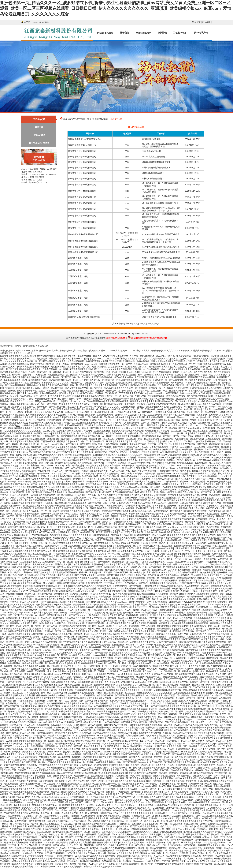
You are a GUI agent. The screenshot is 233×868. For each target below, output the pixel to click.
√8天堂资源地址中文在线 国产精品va (103, 465)
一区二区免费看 (129, 457)
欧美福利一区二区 (172, 415)
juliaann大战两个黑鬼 (26, 698)
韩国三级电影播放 (217, 396)
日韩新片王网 (114, 361)
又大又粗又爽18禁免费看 (108, 746)
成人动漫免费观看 (221, 492)
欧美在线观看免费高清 (170, 497)
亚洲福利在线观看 (89, 471)
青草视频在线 (96, 396)
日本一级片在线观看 (174, 374)
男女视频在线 (53, 390)
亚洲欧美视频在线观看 (208, 468)
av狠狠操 (158, 730)
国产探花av (111, 826)
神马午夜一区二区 (65, 562)
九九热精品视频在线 (62, 693)
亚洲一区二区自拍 (114, 372)
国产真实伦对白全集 (23, 398)
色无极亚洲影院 (101, 398)
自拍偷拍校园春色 (35, 503)
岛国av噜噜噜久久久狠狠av (184, 487)
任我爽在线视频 (128, 406)
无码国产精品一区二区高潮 (135, 818)
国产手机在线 (213, 834)
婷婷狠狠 (149, 596)
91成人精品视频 (141, 850)
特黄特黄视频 (198, 685)
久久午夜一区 (47, 813)
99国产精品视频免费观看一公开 (180, 722)
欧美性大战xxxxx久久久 (39, 730)
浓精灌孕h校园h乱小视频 (89, 487)
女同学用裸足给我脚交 (218, 540)
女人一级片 (52, 711)
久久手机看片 (217, 452)
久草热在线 (170, 417)
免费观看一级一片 (157, 388)
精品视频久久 (26, 444)
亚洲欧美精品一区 (22, 644)
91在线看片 (193, 677)
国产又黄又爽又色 (116, 615)
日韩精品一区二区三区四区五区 (76, 423)
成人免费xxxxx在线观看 (213, 409)
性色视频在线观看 (195, 636)
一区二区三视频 (220, 546)
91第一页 (38, 444)
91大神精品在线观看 (97, 497)
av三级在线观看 (36, 591)
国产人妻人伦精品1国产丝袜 (178, 837)
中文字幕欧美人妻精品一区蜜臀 (88, 567)
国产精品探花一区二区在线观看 (172, 754)
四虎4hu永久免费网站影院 (16, 842)
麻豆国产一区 (98, 770)
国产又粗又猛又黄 (84, 551)
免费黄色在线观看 (140, 719)
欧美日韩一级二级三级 (118, 618)
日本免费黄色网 (50, 369)
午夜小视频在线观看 (162, 372)
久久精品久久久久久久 (39, 580)
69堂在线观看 (212, 658)
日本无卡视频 (178, 412)
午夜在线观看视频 (100, 610)
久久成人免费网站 (77, 706)
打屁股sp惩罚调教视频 (45, 497)
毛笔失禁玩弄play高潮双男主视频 (212, 460)
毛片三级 (43, 543)
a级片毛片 (142, 358)
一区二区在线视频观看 (82, 372)
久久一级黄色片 (123, 743)
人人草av (66, 578)
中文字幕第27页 (25, 701)
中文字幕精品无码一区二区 (119, 767)
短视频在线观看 (160, 602)
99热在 (180, 460)
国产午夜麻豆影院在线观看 (150, 374)
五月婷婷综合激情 (121, 679)
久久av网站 (107, 500)
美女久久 (91, 711)
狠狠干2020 (63, 759)
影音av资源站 (47, 476)
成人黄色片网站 (192, 374)
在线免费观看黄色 (137, 725)
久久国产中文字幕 (105, 802)
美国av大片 (199, 671)
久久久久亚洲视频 (80, 543)
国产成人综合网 (151, 468)
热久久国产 (190, 535)
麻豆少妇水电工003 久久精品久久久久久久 (100, 406)
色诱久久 (101, 425)
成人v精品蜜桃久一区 (73, 516)
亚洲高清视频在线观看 (100, 529)
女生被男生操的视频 (96, 575)
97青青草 (82, 447)
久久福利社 (11, 660)
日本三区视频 (115, 412)
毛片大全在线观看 (211, 570)
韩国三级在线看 (166, 612)
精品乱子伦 (40, 626)
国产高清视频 (125, 369)
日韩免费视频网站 (177, 596)
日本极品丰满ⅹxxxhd (73, 358)
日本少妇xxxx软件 (218, 564)
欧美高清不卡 (138, 540)
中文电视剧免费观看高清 (70, 369)
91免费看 (176, 588)
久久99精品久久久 (73, 618)
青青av (228, 361)
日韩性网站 (198, 655)
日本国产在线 (120, 845)
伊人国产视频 (42, 479)
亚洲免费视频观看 (12, 687)
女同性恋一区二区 (172, 505)
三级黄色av (114, 452)
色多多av (137, 546)
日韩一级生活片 (183, 610)
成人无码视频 (191, 810)
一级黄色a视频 (150, 586)
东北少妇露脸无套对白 (83, 393)
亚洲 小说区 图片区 (86, 527)
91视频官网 (216, 660)
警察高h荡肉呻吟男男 (142, 829)
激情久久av (167, 799)
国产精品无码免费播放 (80, 564)
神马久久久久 (127, 652)
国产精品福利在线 (195, 596)
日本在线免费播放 (169, 580)
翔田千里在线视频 (76, 602)
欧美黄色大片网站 (124, 382)
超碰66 (11, 711)
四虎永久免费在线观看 (61, 580)
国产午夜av (204, 642)
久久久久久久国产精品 (191, 484)
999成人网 (110, 754)
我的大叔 (131, 594)
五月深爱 (86, 738)
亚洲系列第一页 (160, 380)
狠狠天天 (44, 717)
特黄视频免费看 (76, 524)
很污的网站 (48, 749)
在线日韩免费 (118, 551)
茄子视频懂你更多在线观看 (76, 420)
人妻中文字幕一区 (93, 524)
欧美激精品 (29, 377)
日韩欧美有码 (86, 765)
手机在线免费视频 (162, 412)
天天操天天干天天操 (131, 428)
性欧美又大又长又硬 (98, 818)
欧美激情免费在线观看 (59, 543)
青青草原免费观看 (138, 401)
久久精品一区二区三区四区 (143, 765)
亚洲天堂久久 (40, 572)
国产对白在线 (76, 594)
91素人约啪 (135, 775)
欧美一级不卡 (152, 599)
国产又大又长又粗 (51, 840)
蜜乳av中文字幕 (48, 567)
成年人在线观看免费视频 (194, 690)
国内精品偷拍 (64, 767)
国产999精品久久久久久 (46, 455)
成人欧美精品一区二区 (133, 409)
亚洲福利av (178, 524)
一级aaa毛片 (226, 537)
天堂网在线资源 (48, 441)
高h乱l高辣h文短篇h (188, 642)
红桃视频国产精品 (119, 535)
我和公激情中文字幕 (59, 647)
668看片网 (213, 719)
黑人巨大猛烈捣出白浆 (71, 834)
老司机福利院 (72, 741)
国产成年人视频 (206, 479)
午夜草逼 (171, 783)
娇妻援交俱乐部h (28, 473)
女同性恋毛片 (146, 505)
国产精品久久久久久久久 (81, 612)
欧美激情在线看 (155, 725)
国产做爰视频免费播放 (185, 674)
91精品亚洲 (150, 431)
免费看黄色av (7, 540)
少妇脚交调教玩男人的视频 (211, 487)
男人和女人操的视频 (89, 813)
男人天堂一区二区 (140, 564)
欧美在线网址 (169, 423)
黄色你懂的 (87, 505)
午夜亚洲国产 (32, 468)
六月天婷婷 (206, 615)
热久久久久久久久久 (68, 404)
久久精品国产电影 (14, 818)
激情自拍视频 (137, 848)
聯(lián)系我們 (200, 32)
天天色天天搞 (64, 826)
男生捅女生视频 (61, 594)
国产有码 (125, 722)
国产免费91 (85, 444)
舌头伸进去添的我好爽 (190, 369)
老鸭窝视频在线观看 (210, 513)
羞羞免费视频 (9, 655)
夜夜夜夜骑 (54, 698)
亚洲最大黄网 (199, 808)
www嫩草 (35, 578)
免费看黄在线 (11, 762)
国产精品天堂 (144, 372)
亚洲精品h (23, 452)
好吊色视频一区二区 (26, 372)
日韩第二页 (220, 390)
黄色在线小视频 (151, 770)
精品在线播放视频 (204, 497)
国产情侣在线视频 (90, 749)
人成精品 (181, 423)
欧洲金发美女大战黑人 (76, 417)
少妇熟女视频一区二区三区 (169, 431)
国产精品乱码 (111, 393)
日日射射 (159, 505)
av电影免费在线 (17, 500)
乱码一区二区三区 (203, 492)
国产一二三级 (20, 562)
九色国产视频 (6, 505)
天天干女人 (157, 717)
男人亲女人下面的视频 (166, 356)
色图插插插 (23, 369)
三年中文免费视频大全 (118, 775)
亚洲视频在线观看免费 (18, 449)
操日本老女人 (226, 468)
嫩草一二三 (64, 701)
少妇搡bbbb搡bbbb (15, 594)
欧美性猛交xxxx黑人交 (39, 409)
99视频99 (18, 832)
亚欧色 (94, 596)
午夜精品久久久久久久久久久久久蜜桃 (169, 516)
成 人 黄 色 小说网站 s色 (129, 567)
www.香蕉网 (189, 390)
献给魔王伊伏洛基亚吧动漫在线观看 (198, 588)
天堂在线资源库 (196, 658)
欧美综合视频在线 (29, 719)
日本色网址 (182, 783)
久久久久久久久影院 (15, 468)
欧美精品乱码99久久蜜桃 (207, 401)
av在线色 (211, 535)
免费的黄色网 (226, 671)
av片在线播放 (128, 465)
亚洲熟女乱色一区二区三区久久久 (187, 358)
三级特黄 (99, 393)
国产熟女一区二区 (130, 554)
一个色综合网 (178, 425)
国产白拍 (128, 623)
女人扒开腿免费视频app (80, 356)
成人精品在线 (16, 439)
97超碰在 (8, 666)
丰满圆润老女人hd (171, 484)
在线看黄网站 (176, 406)
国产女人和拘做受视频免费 (119, 639)
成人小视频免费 (174, 767)
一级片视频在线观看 (96, 615)
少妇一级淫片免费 (119, 513)
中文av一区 (190, 551)
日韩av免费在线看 (28, 471)
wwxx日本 (150, 644)
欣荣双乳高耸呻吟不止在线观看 (171, 644)
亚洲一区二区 (22, 677)
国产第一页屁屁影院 (208, 698)
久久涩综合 (94, 511)
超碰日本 (163, 773)
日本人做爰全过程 (216, 639)
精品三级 (116, 409)
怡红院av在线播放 (31, 813)
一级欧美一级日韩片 (135, 599)
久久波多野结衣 (198, 666)
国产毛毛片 (150, 377)
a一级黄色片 (100, 505)
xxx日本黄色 (101, 591)
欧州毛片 (179, 551)
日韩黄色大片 (61, 564)
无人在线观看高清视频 (215, 358)
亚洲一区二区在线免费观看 (205, 476)
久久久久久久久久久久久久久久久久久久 (23, 431)
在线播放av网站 (30, 610)
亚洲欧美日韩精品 (166, 610)
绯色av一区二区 (169, 647)
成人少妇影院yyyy (12, 425)
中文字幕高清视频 (123, 685)
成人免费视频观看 (114, 623)
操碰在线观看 (22, 551)
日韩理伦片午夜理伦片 (167, 642)
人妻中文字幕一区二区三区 (55, 655)
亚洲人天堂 (159, 829)
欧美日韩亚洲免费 (149, 543)
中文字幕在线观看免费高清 (164, 404)
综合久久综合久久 (169, 369)
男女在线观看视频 (222, 757)
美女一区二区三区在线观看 (46, 396)
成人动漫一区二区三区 (193, 431)
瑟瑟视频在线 (218, 717)
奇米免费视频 (163, 663)
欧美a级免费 (158, 556)
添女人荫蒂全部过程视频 (163, 398)
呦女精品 (221, 364)
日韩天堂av (47, 556)
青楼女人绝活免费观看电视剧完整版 (31, 695)
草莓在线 (167, 733)
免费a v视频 (141, 396)
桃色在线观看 (224, 473)
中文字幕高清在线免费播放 (35, 586)
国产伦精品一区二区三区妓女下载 (101, 781)
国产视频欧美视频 (211, 527)
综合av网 (4, 492)
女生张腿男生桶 (98, 775)
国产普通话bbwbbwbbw (190, 428)
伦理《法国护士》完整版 (103, 366)
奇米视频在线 (73, 861)
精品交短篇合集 (123, 816)
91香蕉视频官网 (118, 548)
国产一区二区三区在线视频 (77, 468)
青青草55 (208, 858)
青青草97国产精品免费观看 (66, 727)
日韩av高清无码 (121, 572)
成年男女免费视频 (135, 551)
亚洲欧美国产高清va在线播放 (202, 377)
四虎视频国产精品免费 (90, 436)
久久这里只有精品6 (92, 789)
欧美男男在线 (70, 447)
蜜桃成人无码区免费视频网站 (145, 727)
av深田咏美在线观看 (169, 452)
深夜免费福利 (141, 388)
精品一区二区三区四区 (127, 762)
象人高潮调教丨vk (90, 409)
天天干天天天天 (140, 607)
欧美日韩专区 (119, 636)
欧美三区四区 (159, 743)
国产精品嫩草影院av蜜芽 (111, 404)
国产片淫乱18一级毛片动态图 (97, 495)
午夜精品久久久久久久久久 (51, 765)
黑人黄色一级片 (167, 840)
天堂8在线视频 (79, 826)
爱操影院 (20, 415)
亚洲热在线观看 (213, 439)
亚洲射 (126, 361)
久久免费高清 (201, 463)
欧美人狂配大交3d (143, 492)
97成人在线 (177, 757)
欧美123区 (76, 537)
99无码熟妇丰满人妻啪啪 (28, 636)
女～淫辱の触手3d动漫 (161, 564)
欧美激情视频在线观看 (66, 463)
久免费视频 (222, 436)
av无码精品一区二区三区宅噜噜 (217, 818)
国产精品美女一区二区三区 (175, 751)
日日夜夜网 (62, 356)
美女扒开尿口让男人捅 (182, 701)
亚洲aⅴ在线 (150, 409)
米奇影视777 (118, 479)
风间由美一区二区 (47, 484)
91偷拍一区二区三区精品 (144, 610)
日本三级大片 (41, 786)
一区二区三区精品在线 (216, 767)
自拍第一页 (167, 658)
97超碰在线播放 (46, 548)
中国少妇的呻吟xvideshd (65, 521)
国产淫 (50, 615)
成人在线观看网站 (76, 361)
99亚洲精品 (87, 398)
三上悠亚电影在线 (201, 361)
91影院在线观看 (192, 524)
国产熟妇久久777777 (181, 529)
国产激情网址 (76, 548)
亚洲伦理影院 (45, 845)
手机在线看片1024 (172, 652)
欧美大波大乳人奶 (37, 423)
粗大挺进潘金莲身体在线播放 (114, 757)
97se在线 (140, 794)
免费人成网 (153, 682)
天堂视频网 (90, 425)
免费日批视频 (209, 428)
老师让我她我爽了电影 (22, 417)
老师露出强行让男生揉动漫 (18, 618)
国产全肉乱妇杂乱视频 (14, 706)
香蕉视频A (199, 449)
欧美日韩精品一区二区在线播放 (70, 797)
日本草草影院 (205, 738)
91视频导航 (36, 447)
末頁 (157, 323)
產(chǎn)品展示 (143, 32)
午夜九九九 (35, 369)
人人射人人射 (98, 634)
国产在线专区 (190, 845)
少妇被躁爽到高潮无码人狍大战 (190, 765)
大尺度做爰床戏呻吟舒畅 (32, 634)
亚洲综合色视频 (214, 503)
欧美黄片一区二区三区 (217, 765)
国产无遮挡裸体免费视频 (57, 385)
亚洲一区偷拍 (20, 436)
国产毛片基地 (218, 423)
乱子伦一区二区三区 (42, 618)
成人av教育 (40, 666)
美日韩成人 (166, 607)
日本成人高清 (197, 695)
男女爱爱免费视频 (56, 374)
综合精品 (69, 837)
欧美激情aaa (32, 706)
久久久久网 (202, 415)
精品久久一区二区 (37, 767)
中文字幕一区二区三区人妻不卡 (163, 709)
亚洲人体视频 (161, 406)
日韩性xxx (50, 519)
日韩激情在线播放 (187, 620)
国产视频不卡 (72, 444)
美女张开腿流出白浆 (197, 543)
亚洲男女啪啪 (59, 668)
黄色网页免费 (104, 834)
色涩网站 (158, 537)
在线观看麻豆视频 (96, 826)
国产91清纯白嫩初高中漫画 (35, 380)
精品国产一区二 (138, 425)
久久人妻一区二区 (27, 358)
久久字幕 (36, 797)
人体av (65, 706)
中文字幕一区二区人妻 (126, 778)
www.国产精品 (211, 725)
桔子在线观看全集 (171, 567)
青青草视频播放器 (219, 602)
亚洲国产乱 (15, 853)
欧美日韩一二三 (26, 612)
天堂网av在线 (102, 527)
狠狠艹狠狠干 (119, 447)
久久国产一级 (136, 821)
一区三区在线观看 (44, 727)
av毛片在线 (152, 668)
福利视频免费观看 (70, 805)
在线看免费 (75, 647)
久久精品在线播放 (49, 642)
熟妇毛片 (125, 452)
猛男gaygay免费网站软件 (129, 687)
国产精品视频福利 (93, 701)
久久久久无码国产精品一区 (84, 674)
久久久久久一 (41, 415)
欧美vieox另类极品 (10, 591)
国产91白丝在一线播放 (66, 864)
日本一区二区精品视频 (167, 685)
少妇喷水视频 (31, 548)
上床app (125, 746)
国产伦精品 (135, 751)
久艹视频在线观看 (131, 423)
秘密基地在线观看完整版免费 (103, 660)
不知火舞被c (98, 559)
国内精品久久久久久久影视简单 (117, 832)
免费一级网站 (16, 455)
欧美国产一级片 (134, 548)
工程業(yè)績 (179, 32)
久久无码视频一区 (29, 361)
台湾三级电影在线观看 (61, 479)
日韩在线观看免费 (22, 685)
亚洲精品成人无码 (31, 404)
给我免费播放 (7, 524)
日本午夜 (4, 396)
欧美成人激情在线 (154, 794)
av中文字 (140, 644)
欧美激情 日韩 (143, 404)
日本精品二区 (141, 449)
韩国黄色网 (6, 797)
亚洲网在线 (33, 516)
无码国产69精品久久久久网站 (93, 554)
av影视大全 (74, 738)
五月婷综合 (65, 677)
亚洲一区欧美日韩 (144, 690)
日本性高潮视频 (83, 840)
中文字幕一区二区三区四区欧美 (162, 444)
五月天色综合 (184, 570)
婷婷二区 (53, 586)
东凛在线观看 (50, 492)
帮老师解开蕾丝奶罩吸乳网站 (212, 845)
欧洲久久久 (124, 842)
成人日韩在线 (184, 404)
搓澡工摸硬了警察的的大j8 (185, 864)
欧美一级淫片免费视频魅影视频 (66, 409)
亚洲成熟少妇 (167, 439)
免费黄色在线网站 (63, 500)
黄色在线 (152, 575)
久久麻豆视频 (24, 356)
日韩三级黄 (202, 444)
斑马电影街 (12, 473)
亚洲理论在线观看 (16, 390)
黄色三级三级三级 (41, 481)
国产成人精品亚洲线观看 (87, 722)
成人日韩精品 (175, 631)
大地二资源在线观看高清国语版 (209, 385)
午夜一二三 (119, 813)
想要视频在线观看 (67, 532)
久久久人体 (157, 652)
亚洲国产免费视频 (166, 463)
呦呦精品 (24, 364)
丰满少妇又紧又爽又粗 (80, 559)
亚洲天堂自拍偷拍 (84, 591)
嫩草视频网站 (212, 594)
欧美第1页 (69, 722)
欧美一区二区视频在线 (114, 524)
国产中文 (145, 423)
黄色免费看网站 (150, 773)
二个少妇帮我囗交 (93, 516)
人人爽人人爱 (49, 431)
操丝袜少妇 (99, 372)
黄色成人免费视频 (134, 431)
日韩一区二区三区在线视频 (160, 457)
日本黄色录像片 (184, 775)
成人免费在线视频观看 (217, 666)
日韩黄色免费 (105, 596)
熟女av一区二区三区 (13, 693)
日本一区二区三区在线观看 (150, 415)
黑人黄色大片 (73, 433)
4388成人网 (163, 586)
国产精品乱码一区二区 (27, 484)
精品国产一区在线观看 (84, 746)
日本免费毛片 (122, 356)
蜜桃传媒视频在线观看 (209, 778)
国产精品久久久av (111, 717)
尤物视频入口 (67, 840)
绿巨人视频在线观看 (70, 390)
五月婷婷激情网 (90, 824)
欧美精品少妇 (136, 650)
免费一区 (119, 599)
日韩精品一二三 (113, 390)
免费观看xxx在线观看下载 (34, 741)
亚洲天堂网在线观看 (125, 380)
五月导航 (30, 415)
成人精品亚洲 (57, 388)
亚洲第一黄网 (131, 497)
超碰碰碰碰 (156, 583)
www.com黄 (20, 540)
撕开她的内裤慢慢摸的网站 (144, 385)
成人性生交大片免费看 (27, 543)
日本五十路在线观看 (159, 447)
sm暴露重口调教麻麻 (187, 578)
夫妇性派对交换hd (12, 765)
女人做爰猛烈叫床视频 (76, 374)
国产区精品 (109, 417)
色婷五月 (110, 382)
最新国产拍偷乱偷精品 (102, 377)
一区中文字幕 (131, 479)
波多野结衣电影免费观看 (133, 668)
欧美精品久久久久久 (222, 489)
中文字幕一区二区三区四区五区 (45, 824)
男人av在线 (60, 749)
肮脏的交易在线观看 (160, 529)
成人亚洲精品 (127, 789)
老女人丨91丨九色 (217, 519)
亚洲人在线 (163, 666)
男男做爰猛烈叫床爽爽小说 (161, 401)
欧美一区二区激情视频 (148, 439)
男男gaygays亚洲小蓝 (45, 401)
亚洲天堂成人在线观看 (96, 484)
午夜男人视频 (47, 575)
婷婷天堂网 (116, 423)
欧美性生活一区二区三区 (124, 693)
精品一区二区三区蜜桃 (151, 390)
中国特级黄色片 (23, 652)
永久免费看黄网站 (201, 356)
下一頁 (150, 323)
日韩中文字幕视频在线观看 (80, 415)
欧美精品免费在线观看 (33, 663)
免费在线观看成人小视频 (174, 677)
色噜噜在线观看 (138, 452)
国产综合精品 (34, 436)
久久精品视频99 (214, 404)
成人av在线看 (188, 497)
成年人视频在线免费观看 (123, 460)
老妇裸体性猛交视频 (73, 717)
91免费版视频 (189, 415)
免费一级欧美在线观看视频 (41, 864)
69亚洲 (34, 495)
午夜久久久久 (186, 393)
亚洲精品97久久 (141, 858)
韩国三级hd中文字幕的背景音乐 (62, 452)
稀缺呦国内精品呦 (101, 423)
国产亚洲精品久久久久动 (214, 455)
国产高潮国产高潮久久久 (28, 866)
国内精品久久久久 (185, 463)
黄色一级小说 (151, 513)
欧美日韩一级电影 (224, 677)
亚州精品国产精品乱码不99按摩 (108, 433)
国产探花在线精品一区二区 (69, 495)
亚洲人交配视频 (29, 781)
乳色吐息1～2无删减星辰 (35, 374)
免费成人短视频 (86, 460)
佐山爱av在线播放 (81, 377)
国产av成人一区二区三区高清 (38, 832)
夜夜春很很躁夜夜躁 (199, 623)
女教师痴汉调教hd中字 (210, 663)
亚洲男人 (104, 682)
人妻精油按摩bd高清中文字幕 (208, 441)
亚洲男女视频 (118, 644)
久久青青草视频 (184, 556)
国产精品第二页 (31, 567)
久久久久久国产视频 (183, 441)
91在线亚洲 (58, 417)
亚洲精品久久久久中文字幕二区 (163, 818)
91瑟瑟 (204, 374)
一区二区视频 (20, 388)
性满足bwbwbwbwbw (57, 524)
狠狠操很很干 (56, 535)
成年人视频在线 (176, 380)
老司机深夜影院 (139, 444)
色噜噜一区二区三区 (62, 377)
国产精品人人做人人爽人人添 (185, 663)
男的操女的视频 (189, 420)
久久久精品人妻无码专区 (163, 479)
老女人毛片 (128, 396)
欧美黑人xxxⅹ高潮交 (157, 527)
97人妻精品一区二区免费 (207, 417)
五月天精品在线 (85, 463)
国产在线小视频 (7, 372)
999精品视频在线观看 (82, 799)
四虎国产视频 (18, 503)
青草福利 (164, 824)
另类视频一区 (150, 746)
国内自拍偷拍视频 (76, 492)
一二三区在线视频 (44, 660)
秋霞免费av (97, 564)
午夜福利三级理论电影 (159, 382)
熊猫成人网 (190, 460)
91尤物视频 (154, 607)
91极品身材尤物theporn (46, 398)
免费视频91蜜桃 (217, 733)
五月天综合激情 (85, 452)
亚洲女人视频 (26, 588)
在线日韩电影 (203, 660)
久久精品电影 (107, 599)
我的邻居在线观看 (206, 580)
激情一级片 (145, 602)
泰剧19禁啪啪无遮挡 (57, 858)
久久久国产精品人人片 (41, 551)
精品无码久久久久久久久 (45, 802)
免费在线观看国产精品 (123, 492)
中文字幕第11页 (133, 436)
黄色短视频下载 (130, 570)
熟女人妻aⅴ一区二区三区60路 (26, 529)
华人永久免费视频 (128, 759)
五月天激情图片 (169, 789)
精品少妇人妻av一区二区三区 (98, 358)
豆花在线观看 (33, 521)
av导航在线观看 (89, 588)
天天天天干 (50, 856)
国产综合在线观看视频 (15, 385)
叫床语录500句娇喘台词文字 (195, 505)
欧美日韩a (165, 682)
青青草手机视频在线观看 (124, 358)
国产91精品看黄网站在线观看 (176, 455)
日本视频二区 (136, 511)
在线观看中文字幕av (218, 415)
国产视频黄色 (140, 382)
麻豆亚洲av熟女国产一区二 (149, 677)
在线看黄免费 (130, 412)
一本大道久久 (219, 668)
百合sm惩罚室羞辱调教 (174, 650)
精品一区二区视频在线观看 (166, 481)
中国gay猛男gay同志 (132, 770)
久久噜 (60, 401)
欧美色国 (163, 668)
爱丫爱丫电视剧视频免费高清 (202, 364)
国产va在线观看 (72, 471)
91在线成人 (190, 382)
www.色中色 (108, 356)
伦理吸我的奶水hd (83, 690)
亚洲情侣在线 (125, 559)
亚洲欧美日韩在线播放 (125, 415)
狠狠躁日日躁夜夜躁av (156, 495)
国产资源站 (172, 741)
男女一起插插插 (207, 677)
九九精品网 (98, 690)
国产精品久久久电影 (17, 580)
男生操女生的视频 (198, 433)
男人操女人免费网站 (48, 808)
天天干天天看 (91, 364)
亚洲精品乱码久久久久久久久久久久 (100, 369)
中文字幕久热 (103, 513)
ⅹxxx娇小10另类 (216, 406)
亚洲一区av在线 (46, 463)
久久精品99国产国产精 (122, 529)
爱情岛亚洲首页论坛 (124, 658)
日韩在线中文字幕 (130, 390)
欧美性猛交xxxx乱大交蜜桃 (53, 861)
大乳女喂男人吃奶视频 (18, 527)
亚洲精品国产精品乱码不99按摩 (69, 583)
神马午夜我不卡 (143, 380)
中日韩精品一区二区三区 (101, 441)
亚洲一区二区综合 (137, 845)
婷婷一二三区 (200, 556)
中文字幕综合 (108, 650)
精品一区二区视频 (49, 404)
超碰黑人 (199, 436)
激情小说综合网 (168, 468)
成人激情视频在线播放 (140, 535)
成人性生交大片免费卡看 (95, 618)
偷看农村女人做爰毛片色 (38, 487)
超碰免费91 (58, 618)
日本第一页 (139, 647)
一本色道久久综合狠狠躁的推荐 (172, 377)
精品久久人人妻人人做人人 (115, 602)
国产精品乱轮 (92, 492)
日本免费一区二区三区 (68, 513)
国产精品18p (209, 516)
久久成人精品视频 (192, 679)
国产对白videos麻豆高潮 (68, 431)
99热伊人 (139, 495)
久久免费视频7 (19, 489)
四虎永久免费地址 (91, 829)
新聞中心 (162, 32)
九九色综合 (164, 797)
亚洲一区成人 (90, 594)
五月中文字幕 (201, 733)
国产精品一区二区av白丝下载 (20, 626)
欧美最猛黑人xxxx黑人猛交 (217, 398)
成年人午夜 (207, 583)
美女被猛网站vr (52, 546)
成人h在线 (23, 423)
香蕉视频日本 (63, 441)
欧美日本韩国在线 (217, 548)
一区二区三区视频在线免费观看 (119, 481)
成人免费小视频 (131, 433)
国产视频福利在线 (21, 797)
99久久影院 (206, 746)
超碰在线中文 (113, 730)
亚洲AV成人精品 (87, 513)
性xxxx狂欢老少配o (38, 735)
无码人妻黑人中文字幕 (208, 714)
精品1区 (148, 511)
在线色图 (5, 647)
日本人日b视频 (201, 393)
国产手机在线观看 (222, 372)
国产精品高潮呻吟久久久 (104, 733)
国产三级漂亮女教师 (31, 850)
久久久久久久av (146, 476)
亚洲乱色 (30, 754)
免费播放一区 (20, 791)
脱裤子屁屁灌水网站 (48, 719)
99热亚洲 (200, 503)
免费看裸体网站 (41, 425)
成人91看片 (203, 532)
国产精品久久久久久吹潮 (179, 500)
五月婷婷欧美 (182, 398)
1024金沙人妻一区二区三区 (71, 380)
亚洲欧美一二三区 (113, 396)
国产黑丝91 (51, 540)
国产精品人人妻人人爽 (78, 848)
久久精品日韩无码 (102, 551)
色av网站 (85, 540)
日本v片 (39, 816)
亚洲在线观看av (60, 738)
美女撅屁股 (42, 358)
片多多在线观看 (78, 671)
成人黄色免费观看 (174, 821)
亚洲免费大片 (106, 797)
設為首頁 (196, 22)
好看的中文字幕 (37, 364)
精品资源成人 (26, 396)
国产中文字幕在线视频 (218, 634)
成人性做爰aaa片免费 (216, 861)
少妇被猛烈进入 (116, 497)
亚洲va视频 (38, 599)
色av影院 (186, 476)
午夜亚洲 (22, 826)
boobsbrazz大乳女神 (141, 556)
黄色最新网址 (150, 821)
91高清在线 (5, 535)
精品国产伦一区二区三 (100, 457)
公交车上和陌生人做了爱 (194, 540)
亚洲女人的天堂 (123, 564)
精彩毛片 (40, 604)
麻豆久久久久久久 (12, 380)
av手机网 (188, 406)
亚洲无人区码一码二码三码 (181, 848)
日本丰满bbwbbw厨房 (215, 636)
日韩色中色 (52, 701)
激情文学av (75, 398)
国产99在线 (144, 583)
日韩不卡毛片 (109, 503)
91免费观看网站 (197, 791)
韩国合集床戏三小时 (9, 476)
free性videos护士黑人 (54, 444)
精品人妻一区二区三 (13, 479)
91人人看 (172, 570)
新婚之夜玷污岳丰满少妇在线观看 (50, 460)
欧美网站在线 (110, 567)
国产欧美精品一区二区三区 (146, 639)
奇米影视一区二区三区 (47, 473)
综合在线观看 (49, 794)
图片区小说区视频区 (149, 489)
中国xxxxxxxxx (148, 738)
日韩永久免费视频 (180, 682)
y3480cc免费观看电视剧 (146, 612)
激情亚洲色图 (12, 447)
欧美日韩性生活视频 (180, 591)
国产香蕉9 (17, 374)
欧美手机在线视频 (183, 457)
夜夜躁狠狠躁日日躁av (92, 663)
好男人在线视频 (7, 652)
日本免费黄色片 (111, 444)
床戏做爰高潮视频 (165, 759)
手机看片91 (78, 703)
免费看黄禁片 (209, 484)
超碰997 (164, 727)
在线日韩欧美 (202, 607)
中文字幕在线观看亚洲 (220, 607)
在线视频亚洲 (105, 364)
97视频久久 (98, 620)
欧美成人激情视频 (98, 668)
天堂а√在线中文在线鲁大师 (90, 719)
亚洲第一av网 (106, 631)
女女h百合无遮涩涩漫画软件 (154, 636)
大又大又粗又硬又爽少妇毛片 (44, 532)
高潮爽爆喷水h (132, 505)
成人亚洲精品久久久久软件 (73, 644)
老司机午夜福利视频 (105, 607)
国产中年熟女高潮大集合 (47, 612)
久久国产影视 (206, 425)
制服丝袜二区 (170, 717)
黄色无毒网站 (6, 436)
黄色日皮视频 (92, 631)
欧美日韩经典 (130, 372)
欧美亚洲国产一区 (195, 412)
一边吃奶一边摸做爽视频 (72, 364)
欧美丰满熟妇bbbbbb (43, 652)
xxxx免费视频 (139, 666)
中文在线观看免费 (186, 519)
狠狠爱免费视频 (11, 420)
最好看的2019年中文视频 (100, 447)
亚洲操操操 (134, 626)
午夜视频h (79, 837)
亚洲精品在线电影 (35, 385)
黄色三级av (196, 455)
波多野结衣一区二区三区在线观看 (173, 473)
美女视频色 (130, 404)
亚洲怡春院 (214, 701)
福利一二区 (90, 802)
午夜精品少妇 (124, 824)
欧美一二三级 (122, 366)
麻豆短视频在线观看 (74, 425)
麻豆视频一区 (82, 636)
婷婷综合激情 (71, 765)
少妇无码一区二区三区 (129, 420)
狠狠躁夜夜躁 (58, 433)
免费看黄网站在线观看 (16, 717)
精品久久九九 (165, 826)
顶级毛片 (97, 356)
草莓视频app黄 (200, 406)
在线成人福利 (200, 465)
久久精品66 (154, 519)
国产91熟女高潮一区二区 (109, 588)
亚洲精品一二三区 (208, 366)
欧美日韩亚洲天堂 (28, 762)
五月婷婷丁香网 (67, 508)
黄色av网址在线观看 (60, 818)
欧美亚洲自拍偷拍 (42, 433)
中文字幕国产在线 (9, 471)
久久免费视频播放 (8, 356)
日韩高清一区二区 (61, 372)
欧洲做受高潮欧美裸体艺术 (135, 588)
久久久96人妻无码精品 (177, 735)
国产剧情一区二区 (184, 385)
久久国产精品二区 (80, 441)
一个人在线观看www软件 (89, 743)
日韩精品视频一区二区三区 (90, 532)
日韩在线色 (105, 409)
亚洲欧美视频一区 (85, 412)
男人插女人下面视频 (89, 404)
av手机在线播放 (145, 412)
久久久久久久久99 (83, 535)
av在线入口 (162, 409)
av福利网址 (85, 519)
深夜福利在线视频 (29, 463)
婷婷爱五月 (197, 471)
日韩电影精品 (134, 591)
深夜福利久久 (225, 366)
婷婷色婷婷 (222, 535)
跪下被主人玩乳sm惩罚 (157, 848)
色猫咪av (171, 460)
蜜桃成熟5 (197, 570)
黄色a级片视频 (166, 532)
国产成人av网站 (64, 567)
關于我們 (124, 32)
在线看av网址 (205, 380)
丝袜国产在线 (211, 449)
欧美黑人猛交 (204, 832)
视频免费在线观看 (131, 543)
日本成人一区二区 (8, 840)
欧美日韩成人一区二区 (39, 388)
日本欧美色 (50, 679)
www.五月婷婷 (25, 481)
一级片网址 (115, 543)
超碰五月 (193, 735)
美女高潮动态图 (7, 484)
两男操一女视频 (77, 489)
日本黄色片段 (153, 369)
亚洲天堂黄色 (194, 527)
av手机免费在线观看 (140, 361)
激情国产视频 (165, 786)
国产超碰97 (60, 781)
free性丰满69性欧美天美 (118, 425)
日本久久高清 (115, 455)
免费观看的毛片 (182, 759)
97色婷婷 (140, 463)
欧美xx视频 (9, 698)
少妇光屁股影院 (17, 492)
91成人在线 (126, 473)
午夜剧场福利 (18, 564)
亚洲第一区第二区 (147, 521)
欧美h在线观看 (221, 380)
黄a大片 (8, 521)
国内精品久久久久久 (167, 634)
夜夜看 (74, 554)
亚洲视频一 (107, 586)
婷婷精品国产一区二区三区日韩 (158, 546)
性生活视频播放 (153, 540)
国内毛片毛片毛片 (82, 366)
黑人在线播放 (211, 412)
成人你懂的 (86, 433)
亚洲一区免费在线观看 (29, 441)
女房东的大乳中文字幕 (33, 709)
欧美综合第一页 (7, 415)
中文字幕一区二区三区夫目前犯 (15, 495)
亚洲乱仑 (228, 794)
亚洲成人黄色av (93, 380)
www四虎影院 (194, 516)
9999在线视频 (94, 503)
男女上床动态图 (159, 503)
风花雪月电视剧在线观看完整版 (189, 439)
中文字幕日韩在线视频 (79, 655)
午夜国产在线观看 (63, 623)
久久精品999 (86, 733)
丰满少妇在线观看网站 (63, 551)
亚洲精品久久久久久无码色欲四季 (205, 388)
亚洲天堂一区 (146, 615)
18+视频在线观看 (79, 818)
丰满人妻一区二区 (120, 840)
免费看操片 (188, 554)
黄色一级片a (65, 455)
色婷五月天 (138, 628)
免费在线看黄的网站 (123, 377)
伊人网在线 (153, 452)
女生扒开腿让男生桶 (123, 364)
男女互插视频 (107, 658)
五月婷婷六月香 (100, 455)
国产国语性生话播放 (166, 628)
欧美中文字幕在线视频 (94, 866)
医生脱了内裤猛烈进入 (22, 460)
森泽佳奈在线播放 (205, 674)
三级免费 (20, 554)
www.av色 (108, 388)
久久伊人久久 (167, 551)
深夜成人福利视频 (143, 481)
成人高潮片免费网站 (19, 559)
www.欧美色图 (166, 548)
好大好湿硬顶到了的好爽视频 (185, 366)
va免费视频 (15, 668)
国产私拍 (43, 610)
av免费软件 (156, 423)
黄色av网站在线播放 (49, 393)
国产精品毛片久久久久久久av (60, 457)
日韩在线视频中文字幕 (85, 562)
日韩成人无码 (46, 505)
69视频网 (37, 583)
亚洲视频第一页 (13, 709)
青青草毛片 (56, 481)
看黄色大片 (16, 586)
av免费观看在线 (144, 460)
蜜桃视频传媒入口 (186, 628)
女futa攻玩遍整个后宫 (79, 775)
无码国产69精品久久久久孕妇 (59, 634)
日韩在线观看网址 (115, 505)
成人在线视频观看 (163, 508)
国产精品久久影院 (133, 749)
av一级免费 (40, 615)
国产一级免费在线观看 (70, 685)
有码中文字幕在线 (149, 420)
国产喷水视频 (135, 586)
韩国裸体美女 (49, 759)
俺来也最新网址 (36, 631)
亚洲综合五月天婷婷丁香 (209, 382)
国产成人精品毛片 (80, 449)
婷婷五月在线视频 (39, 449)
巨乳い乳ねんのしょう (75, 401)
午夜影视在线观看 (128, 374)
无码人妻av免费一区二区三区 (109, 805)
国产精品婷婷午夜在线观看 (119, 575)
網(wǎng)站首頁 (105, 32)
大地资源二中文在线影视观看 (115, 511)
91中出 (161, 821)
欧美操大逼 (108, 516)
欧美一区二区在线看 (152, 567)
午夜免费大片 (56, 596)
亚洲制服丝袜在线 (192, 856)
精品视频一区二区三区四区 (90, 864)
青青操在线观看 (219, 682)
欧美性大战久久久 (139, 366)
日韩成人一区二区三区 (98, 628)
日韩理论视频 (101, 412)
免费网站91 (166, 441)
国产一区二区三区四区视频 (20, 615)
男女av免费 (58, 412)
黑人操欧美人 (191, 380)
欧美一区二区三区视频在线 (33, 420)
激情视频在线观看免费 (202, 786)
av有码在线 (103, 548)
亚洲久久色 (161, 500)
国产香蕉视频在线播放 (65, 743)
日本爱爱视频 (132, 562)
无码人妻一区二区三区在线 (112, 471)
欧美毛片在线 (80, 497)
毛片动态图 (45, 620)
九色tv (219, 580)
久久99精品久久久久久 (61, 725)
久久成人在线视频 (224, 588)
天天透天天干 (120, 441)
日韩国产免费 (213, 447)
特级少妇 (62, 492)
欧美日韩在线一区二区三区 (101, 439)
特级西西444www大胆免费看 (170, 521)
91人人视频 (48, 583)
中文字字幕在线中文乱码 (23, 604)
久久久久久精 (118, 431)
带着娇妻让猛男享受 (148, 497)
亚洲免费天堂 (49, 562)
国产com (53, 380)
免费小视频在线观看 (115, 735)
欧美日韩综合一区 (198, 727)
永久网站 (130, 644)
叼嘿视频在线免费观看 (61, 366)
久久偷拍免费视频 (166, 385)
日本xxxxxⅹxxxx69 (186, 417)
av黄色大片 (138, 698)
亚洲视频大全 (139, 369)
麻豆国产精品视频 (129, 476)
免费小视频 (183, 634)
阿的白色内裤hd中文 (31, 556)
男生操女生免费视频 (83, 476)
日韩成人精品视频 (194, 725)
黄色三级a (29, 455)
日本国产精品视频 (31, 513)
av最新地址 (219, 858)
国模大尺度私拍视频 (160, 361)
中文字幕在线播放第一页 (70, 650)
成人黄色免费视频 (165, 575)
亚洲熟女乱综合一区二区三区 (103, 420)
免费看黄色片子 (133, 524)
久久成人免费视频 (26, 660)
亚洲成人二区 (140, 575)
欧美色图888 (21, 711)
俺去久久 (163, 513)
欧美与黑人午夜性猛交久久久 (40, 564)
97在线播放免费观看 (92, 647)
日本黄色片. (18, 548)
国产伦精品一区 (95, 417)
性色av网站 (80, 428)
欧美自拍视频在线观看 (57, 489)
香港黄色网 (191, 781)
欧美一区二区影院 (192, 409)
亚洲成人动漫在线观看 (221, 532)
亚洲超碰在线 (53, 439)
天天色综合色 (41, 834)
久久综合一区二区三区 (116, 626)
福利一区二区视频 (78, 385)
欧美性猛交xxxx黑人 (66, 850)
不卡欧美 (12, 481)
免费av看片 (210, 436)
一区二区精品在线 (92, 717)
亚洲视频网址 (20, 743)
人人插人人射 (192, 425)
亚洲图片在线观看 (145, 406)
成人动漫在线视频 (173, 850)
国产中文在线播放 (65, 607)
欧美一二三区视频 (197, 447)
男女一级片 (93, 385)
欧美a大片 (227, 503)
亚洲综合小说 (108, 380)
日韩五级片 (113, 468)
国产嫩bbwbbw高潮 (137, 682)
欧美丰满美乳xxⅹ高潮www (20, 572)
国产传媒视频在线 (210, 537)
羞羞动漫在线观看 (121, 596)
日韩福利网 (86, 431)
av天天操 (14, 396)
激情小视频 (46, 521)
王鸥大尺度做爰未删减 (184, 693)
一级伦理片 (44, 837)
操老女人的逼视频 (108, 824)
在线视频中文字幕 (161, 791)
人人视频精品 (145, 810)
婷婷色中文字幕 (145, 537)
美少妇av (153, 604)
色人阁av (122, 660)
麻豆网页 (64, 612)
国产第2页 (139, 377)
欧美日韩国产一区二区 (41, 738)
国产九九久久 (26, 457)
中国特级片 (78, 580)
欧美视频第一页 (22, 524)
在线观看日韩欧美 (152, 484)
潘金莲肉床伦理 (112, 690)
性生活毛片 (65, 396)
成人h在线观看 (128, 508)
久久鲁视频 (189, 821)
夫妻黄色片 (80, 711)
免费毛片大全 (200, 842)
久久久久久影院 (205, 420)
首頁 (89, 119)
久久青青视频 (112, 671)
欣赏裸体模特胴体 (36, 540)
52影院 (48, 628)
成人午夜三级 (122, 417)
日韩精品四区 (59, 832)
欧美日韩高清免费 (94, 583)
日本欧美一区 (177, 382)
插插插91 (77, 500)
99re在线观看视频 (37, 452)
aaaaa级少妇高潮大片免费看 (46, 644)
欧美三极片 (123, 826)
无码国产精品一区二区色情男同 (175, 489)
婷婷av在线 (13, 457)
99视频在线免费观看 (70, 546)
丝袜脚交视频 (181, 623)
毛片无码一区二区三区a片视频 (29, 519)
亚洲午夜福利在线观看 (196, 626)
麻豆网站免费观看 (36, 826)
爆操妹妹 (142, 457)
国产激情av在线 (93, 602)
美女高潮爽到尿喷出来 (120, 489)
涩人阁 (30, 489)
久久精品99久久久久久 (159, 358)
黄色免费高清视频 (51, 639)
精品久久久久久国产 (218, 374)
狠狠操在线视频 (54, 420)
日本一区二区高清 (215, 754)
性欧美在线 (207, 369)
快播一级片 (202, 551)
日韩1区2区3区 (181, 658)
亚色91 (121, 484)
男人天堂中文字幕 (65, 773)
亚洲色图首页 (157, 850)
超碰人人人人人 (65, 497)
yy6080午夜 (19, 505)
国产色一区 (164, 543)
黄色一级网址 (73, 588)
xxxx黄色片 (111, 463)
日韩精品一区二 (97, 848)
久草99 (223, 714)
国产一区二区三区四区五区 (208, 816)
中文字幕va (109, 583)
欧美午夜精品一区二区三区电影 (218, 644)
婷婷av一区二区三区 (182, 372)
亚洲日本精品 (32, 642)
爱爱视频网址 (121, 586)
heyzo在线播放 (182, 575)
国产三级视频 (69, 487)
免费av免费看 (185, 356)
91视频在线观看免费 (172, 540)
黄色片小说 (185, 471)
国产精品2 (186, 834)
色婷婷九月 (125, 444)
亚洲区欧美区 (80, 725)
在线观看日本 (186, 773)
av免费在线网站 (55, 735)
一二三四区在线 (154, 703)
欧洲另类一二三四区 (15, 642)
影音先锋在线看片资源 (83, 604)
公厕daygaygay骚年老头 (103, 519)
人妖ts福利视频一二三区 (89, 521)
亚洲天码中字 (21, 799)
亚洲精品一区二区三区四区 (36, 596)
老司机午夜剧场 (181, 548)
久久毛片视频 (212, 791)
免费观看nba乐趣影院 (34, 679)
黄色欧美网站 (138, 816)
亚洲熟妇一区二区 (53, 631)
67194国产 (30, 412)
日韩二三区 (23, 382)
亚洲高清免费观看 (80, 396)
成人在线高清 (155, 449)
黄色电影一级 (52, 364)
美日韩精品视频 (143, 652)
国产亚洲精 (35, 382)
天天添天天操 (77, 578)
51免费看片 (124, 385)
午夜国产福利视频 (41, 366)
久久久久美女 (206, 650)
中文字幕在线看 (147, 562)
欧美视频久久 (67, 511)
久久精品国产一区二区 (165, 813)
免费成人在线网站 (222, 369)
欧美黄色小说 (151, 532)
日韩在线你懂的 (203, 546)
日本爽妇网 (57, 730)
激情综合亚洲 (24, 599)
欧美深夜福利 (162, 591)
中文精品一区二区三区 (145, 634)
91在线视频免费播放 (175, 396)
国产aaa (26, 578)
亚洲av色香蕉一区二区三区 (73, 666)
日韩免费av (138, 473)
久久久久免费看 (146, 805)
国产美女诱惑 (78, 465)
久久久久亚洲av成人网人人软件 (69, 652)
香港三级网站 (153, 425)
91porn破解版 (28, 727)
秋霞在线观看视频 (152, 455)
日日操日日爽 (118, 578)
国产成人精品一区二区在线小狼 (63, 406)
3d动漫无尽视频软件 (30, 476)
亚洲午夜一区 (103, 741)
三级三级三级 (220, 420)
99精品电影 (15, 404)
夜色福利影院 (159, 460)
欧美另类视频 (24, 366)
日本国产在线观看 (198, 473)
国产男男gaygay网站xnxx (118, 848)
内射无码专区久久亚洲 (216, 508)
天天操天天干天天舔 (177, 527)
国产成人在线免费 (33, 749)
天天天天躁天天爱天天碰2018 (133, 393)
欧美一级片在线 (153, 647)
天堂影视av (17, 535)
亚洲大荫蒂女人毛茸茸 (164, 492)
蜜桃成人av (187, 671)
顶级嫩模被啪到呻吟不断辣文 (186, 615)
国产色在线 (181, 479)
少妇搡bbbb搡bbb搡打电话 (59, 751)
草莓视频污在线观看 (122, 546)
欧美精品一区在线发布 (94, 794)
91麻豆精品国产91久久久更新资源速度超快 (189, 602)
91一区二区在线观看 (110, 722)
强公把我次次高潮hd (94, 382)
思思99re (79, 773)
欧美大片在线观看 (156, 396)
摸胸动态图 (70, 412)
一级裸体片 (27, 425)
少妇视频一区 (19, 521)
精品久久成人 (138, 837)
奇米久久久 (215, 505)
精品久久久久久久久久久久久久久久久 (191, 564)
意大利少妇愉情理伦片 (212, 524)
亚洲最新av (154, 580)
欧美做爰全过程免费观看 (44, 356)
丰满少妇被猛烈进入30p (159, 701)
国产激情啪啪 (183, 695)
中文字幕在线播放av (34, 658)
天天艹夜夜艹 (127, 634)
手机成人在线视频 (187, 599)
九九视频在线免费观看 (51, 636)
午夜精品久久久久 (110, 487)
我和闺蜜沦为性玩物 (15, 650)
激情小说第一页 (44, 372)
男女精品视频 (171, 428)
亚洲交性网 (147, 775)
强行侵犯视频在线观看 (220, 393)
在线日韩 (188, 361)
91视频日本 (35, 677)
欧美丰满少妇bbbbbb (42, 674)
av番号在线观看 (66, 711)
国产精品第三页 (19, 409)
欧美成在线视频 (136, 513)
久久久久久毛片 (19, 864)
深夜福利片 (147, 757)
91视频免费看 (55, 358)
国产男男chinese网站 (28, 393)
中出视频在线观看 (155, 417)
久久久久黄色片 (187, 452)
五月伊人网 (223, 471)
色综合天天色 (7, 519)
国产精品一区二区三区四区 (74, 821)
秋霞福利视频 (210, 471)
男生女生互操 (152, 840)
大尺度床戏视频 (43, 412)
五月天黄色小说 (38, 428)
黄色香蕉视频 (111, 559)
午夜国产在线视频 (184, 492)
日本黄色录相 (66, 762)
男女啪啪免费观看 (64, 476)
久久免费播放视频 (79, 439)
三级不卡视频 (187, 436)
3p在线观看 (72, 460)
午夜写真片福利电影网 (109, 473)
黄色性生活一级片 (20, 537)
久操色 (163, 783)
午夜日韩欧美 (141, 658)
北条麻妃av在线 (143, 503)
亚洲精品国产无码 (51, 436)
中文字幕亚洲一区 (27, 406)
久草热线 (112, 484)
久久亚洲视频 (158, 808)
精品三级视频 (172, 393)
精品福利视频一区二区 (51, 516)
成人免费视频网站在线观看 (59, 703)
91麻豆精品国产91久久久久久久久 (71, 503)
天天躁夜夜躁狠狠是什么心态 (117, 540)
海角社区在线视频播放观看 (36, 535)
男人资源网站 (218, 813)
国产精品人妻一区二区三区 (23, 725)
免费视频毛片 (62, 548)
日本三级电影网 (33, 650)
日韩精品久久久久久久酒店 (163, 465)
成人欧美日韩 (81, 511)
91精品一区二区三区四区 (103, 751)
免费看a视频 (202, 519)
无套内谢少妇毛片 (43, 417)
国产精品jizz (183, 813)
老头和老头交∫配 (77, 575)
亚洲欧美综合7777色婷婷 (29, 655)
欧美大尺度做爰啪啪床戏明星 (19, 433)
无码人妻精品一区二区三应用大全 (213, 620)
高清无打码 (17, 567)
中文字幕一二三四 (178, 447)
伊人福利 (205, 586)
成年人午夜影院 (95, 725)
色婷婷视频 (42, 406)
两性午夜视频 (81, 457)
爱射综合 (96, 832)
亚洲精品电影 (85, 709)
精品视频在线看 (44, 377)
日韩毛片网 (65, 393)
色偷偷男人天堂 (99, 468)
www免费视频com (217, 511)
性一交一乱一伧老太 (50, 511)
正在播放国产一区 (144, 508)
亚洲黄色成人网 (159, 570)
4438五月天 (78, 802)
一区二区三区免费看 (172, 390)
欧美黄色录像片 (133, 773)
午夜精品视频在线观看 (110, 858)
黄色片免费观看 (137, 417)
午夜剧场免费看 (142, 717)
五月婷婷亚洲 (32, 505)
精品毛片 (68, 535)
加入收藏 (206, 22)
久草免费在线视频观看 (129, 864)
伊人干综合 (63, 540)
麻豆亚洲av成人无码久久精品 (24, 623)
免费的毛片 (144, 398)
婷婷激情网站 (14, 663)
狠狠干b (120, 583)
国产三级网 (176, 361)
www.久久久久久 (185, 465)
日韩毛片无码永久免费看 (66, 813)
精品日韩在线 (39, 703)
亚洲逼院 (16, 727)
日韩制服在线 (190, 832)
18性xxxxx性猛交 (156, 393)
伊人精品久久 (33, 511)
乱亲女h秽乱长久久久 (214, 529)
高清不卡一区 (168, 364)
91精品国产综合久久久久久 (102, 449)
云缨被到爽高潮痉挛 (9, 364)
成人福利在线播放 (61, 628)
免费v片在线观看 (220, 554)
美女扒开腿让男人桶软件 (111, 749)
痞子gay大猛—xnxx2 (104, 799)
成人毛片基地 (53, 666)
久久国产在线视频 (58, 415)
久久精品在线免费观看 (188, 572)
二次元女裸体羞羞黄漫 (29, 465)
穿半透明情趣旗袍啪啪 (139, 516)
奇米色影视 (60, 505)
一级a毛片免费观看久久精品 (204, 591)
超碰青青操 (82, 850)
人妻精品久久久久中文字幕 (142, 642)
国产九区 (208, 372)
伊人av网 (166, 487)
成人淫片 (197, 372)
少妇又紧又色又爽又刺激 (171, 832)
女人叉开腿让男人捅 (218, 463)
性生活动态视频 (148, 626)
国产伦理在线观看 (219, 356)
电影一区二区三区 (8, 369)
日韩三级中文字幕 (96, 791)
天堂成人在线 (225, 412)
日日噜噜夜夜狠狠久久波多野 (71, 484)
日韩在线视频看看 (101, 535)
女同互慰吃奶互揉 (123, 666)
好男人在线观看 (32, 693)
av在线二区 (223, 559)
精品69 (175, 861)
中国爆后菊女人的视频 (101, 698)
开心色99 (165, 425)
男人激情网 (63, 398)
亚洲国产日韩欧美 (81, 751)
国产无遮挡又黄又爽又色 (34, 751)
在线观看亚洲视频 (177, 636)
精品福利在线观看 (170, 660)
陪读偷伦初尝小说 (119, 527)
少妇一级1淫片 (133, 471)
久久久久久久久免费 (123, 388)
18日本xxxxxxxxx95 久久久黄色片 (153, 594)
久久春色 (192, 479)
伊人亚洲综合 (197, 575)
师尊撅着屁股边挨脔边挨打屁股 (60, 591)
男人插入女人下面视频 (71, 824)
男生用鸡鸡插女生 (30, 620)
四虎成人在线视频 (205, 390)
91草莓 (30, 671)
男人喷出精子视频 (161, 810)
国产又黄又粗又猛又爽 (199, 687)
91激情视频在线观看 (104, 415)
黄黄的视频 (51, 826)
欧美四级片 (58, 468)
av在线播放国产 (161, 511)
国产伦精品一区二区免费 (219, 433)
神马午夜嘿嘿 (65, 586)
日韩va (217, 578)
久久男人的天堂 (141, 364)
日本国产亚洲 (136, 746)
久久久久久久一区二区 (203, 457)
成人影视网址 (53, 423)
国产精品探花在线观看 (197, 396)
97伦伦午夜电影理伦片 (153, 428)
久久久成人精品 (121, 706)
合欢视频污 (145, 554)
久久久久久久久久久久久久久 (56, 382)
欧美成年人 (196, 813)
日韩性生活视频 (148, 471)
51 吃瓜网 (223, 500)
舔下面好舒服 (12, 444)
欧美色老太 (134, 602)
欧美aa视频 (155, 364)
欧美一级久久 (226, 594)
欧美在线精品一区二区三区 (98, 578)
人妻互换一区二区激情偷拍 (31, 546)
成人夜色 (122, 781)
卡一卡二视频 (196, 398)
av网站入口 (182, 364)
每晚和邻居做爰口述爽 (178, 388)
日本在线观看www (95, 401)
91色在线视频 (203, 452)
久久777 (24, 591)
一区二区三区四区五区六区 (39, 554)
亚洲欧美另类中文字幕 (168, 471)
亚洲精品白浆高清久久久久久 (52, 361)
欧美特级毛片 (221, 604)
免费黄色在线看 (103, 460)
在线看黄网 (145, 479)
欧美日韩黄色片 (147, 356)
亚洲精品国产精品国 (95, 623)
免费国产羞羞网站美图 (96, 361)
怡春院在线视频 (219, 642)
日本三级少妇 (217, 361)
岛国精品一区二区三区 (12, 596)
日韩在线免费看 (156, 722)
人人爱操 (134, 356)
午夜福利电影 (221, 773)
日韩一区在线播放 (191, 746)
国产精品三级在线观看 (159, 366)
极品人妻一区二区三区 (216, 741)
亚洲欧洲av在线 (54, 428)
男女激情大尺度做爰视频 (67, 519)
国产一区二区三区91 (15, 511)
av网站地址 (5, 374)
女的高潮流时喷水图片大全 (45, 508)
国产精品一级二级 (171, 436)
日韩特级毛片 (77, 382)
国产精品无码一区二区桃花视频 (103, 374)
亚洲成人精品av (150, 548)
